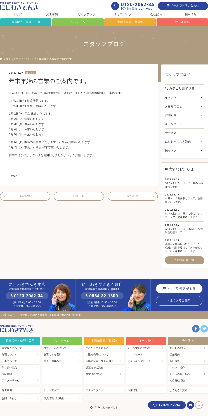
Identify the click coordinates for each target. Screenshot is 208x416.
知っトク (31, 59)
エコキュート (135, 354)
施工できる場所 (52, 354)
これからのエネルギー (98, 348)
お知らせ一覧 (185, 259)
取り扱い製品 (9, 367)
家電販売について (12, 348)
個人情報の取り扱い (55, 398)
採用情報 (190, 14)
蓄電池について (94, 374)
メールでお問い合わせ (184, 5)
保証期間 (7, 374)
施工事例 (52, 14)
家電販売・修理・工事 (25, 21)
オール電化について (139, 348)
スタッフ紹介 (177, 367)
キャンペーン (173, 124)
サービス (170, 132)
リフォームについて (55, 348)
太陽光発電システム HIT (99, 361)
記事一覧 (79, 195)
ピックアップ (86, 14)
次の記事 (132, 195)
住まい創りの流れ (54, 361)
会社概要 (175, 361)
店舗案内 (175, 354)
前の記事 (25, 195)
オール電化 (182, 21)
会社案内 (156, 14)
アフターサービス (12, 380)
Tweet (13, 176)
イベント (170, 97)
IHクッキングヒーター (140, 361)
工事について (9, 361)
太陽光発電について (97, 354)
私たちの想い (177, 348)
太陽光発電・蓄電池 (130, 21)
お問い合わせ (9, 398)
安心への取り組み (180, 374)
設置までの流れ (94, 367)
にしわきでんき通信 (178, 141)
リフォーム (78, 21)
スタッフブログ (121, 14)
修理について (9, 354)
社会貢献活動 (177, 380)
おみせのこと (173, 106)
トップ (17, 14)
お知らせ (170, 115)
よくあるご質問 (180, 300)
